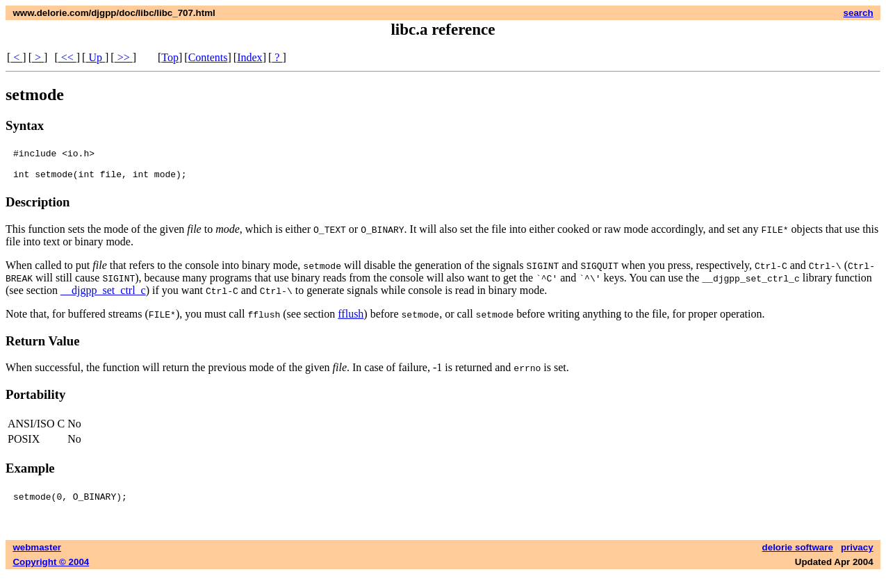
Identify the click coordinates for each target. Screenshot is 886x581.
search (858, 13)
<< (67, 57)
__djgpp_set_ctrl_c (103, 296)
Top (170, 57)
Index (249, 57)
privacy (857, 553)
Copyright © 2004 (51, 568)
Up (95, 57)
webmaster (37, 553)
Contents (208, 57)
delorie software (797, 553)
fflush (350, 320)
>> (124, 57)
